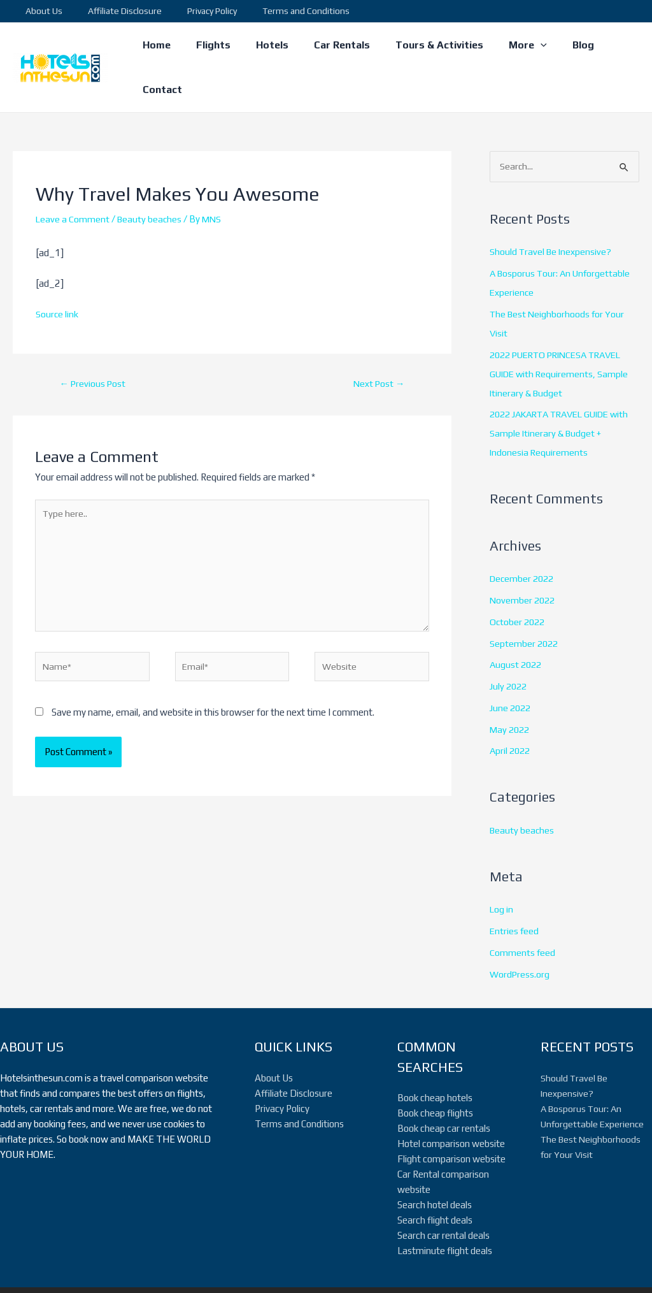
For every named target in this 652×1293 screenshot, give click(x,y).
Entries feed (515, 891)
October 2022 (519, 582)
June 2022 (512, 668)
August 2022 (517, 626)
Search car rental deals (443, 1196)
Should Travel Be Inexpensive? (552, 213)
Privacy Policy (193, 11)
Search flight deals (434, 1181)
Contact (609, 47)
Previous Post (93, 344)
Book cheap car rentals (443, 1089)
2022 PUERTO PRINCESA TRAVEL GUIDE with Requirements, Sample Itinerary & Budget (562, 334)
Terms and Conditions (279, 11)
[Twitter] (497, 1270)
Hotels (268, 47)
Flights (214, 47)
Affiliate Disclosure (113, 11)
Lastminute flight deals (444, 1211)
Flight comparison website (451, 1120)
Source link (57, 274)
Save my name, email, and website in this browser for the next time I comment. (213, 680)
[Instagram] (516, 1270)
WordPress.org (520, 935)
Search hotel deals (434, 1165)
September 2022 (525, 604)
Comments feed (523, 913)
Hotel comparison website (451, 1104)
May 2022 (511, 690)
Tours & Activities (425, 47)
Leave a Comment (73, 179)
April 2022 (511, 712)
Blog (558, 47)
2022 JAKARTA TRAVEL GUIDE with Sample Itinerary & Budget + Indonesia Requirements (557, 394)
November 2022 (524, 561)
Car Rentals (332, 47)
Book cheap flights (435, 1074)
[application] (520, 47)
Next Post (377, 344)
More (508, 47)
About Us (40, 11)
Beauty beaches (151, 179)
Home (162, 47)
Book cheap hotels (434, 1058)
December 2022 (524, 540)
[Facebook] (478, 1270)
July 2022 (510, 647)
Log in (502, 870)
